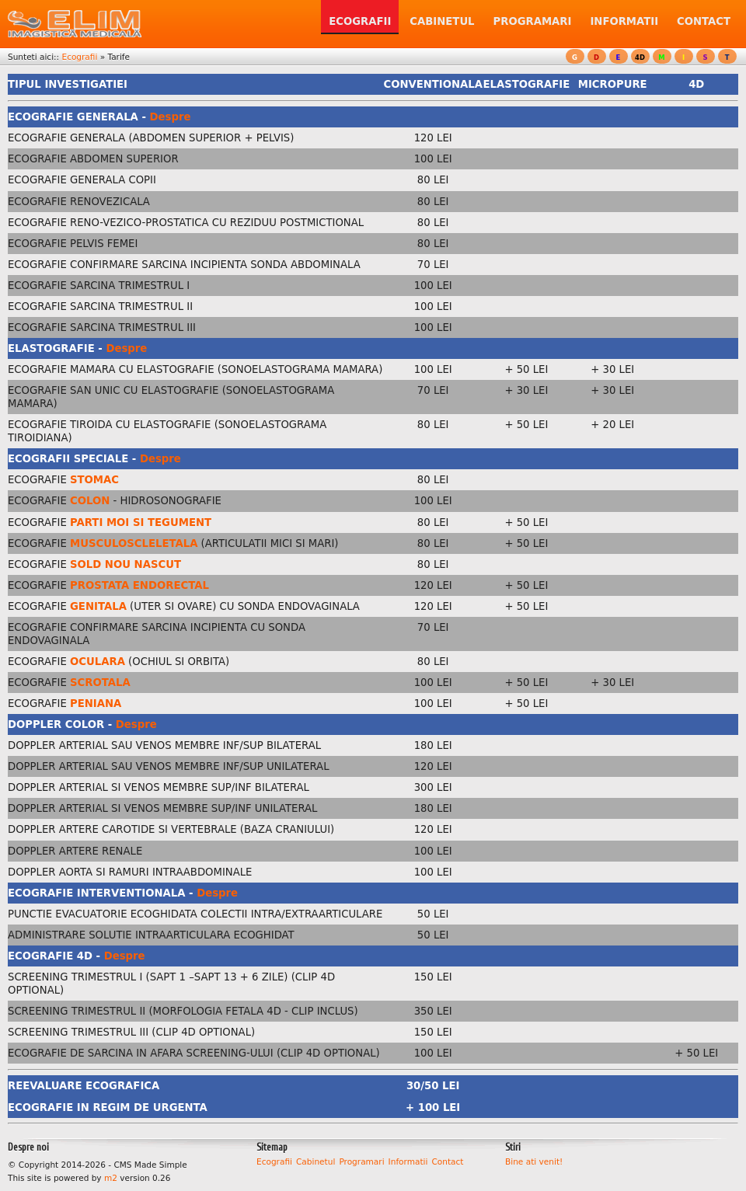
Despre (170, 117)
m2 (110, 1177)
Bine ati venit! (534, 1161)
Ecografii (79, 56)
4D (640, 57)
